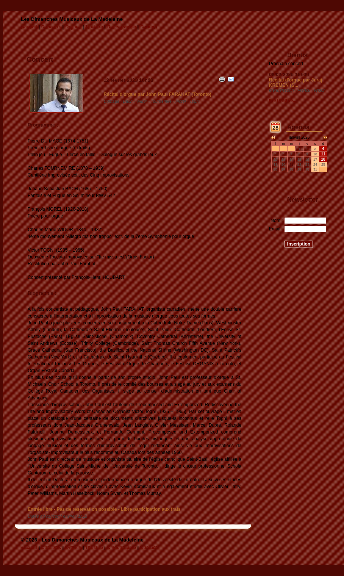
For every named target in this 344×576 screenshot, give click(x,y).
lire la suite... (283, 100)
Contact (148, 27)
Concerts (51, 27)
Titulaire (94, 27)
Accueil (29, 27)
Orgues (73, 27)
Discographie (121, 27)
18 (323, 159)
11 (323, 154)
